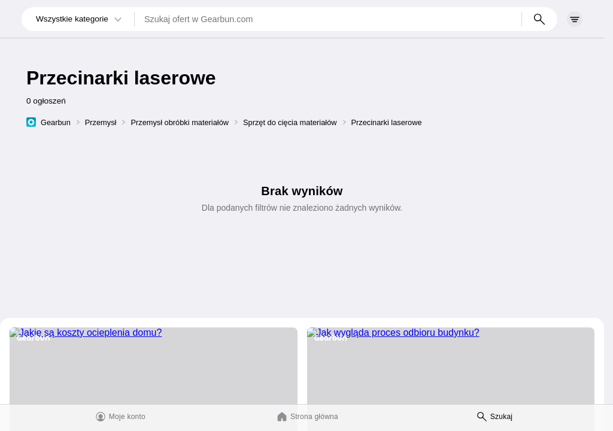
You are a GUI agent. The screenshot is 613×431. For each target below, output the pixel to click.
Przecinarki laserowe (386, 122)
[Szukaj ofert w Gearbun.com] (328, 19)
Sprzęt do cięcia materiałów (289, 122)
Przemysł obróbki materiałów (180, 122)
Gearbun (56, 122)
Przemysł (101, 122)
